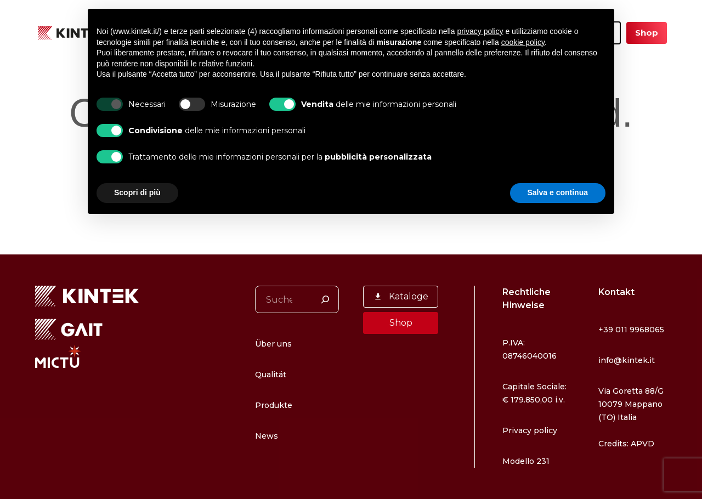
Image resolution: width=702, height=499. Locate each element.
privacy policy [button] (480, 31)
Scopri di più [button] (137, 192)
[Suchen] (325, 273)
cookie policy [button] (523, 42)
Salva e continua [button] (558, 192)
